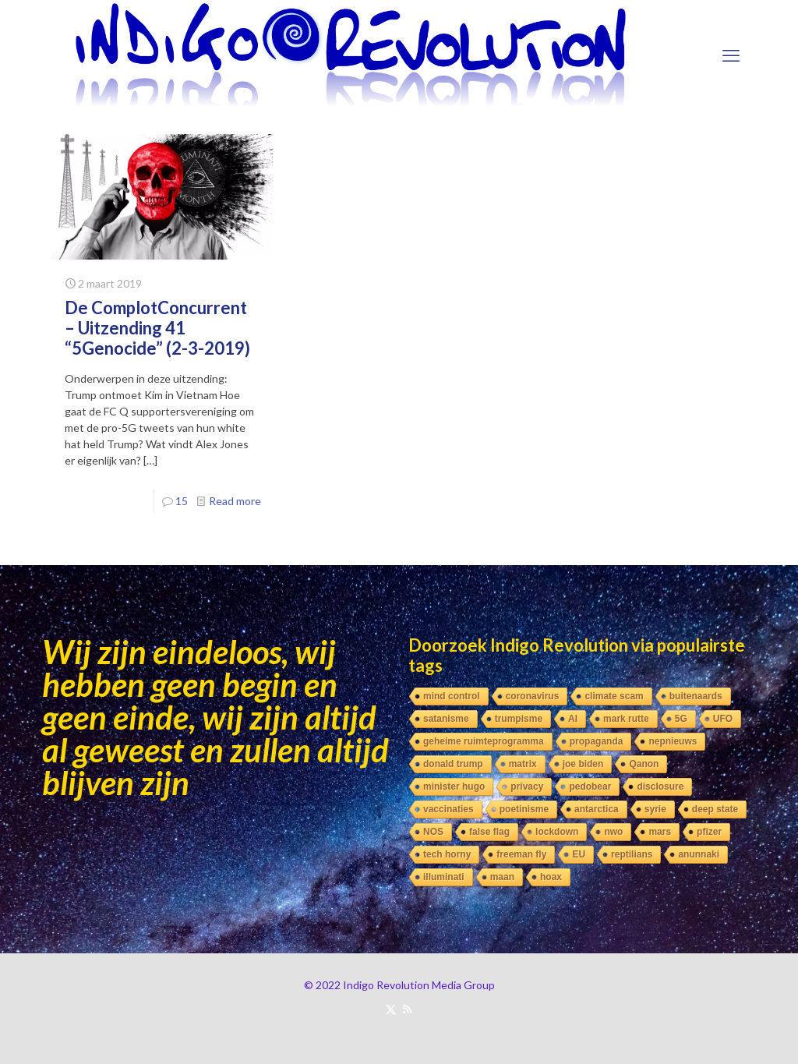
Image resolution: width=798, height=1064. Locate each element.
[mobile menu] (731, 55)
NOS (433, 831)
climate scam (613, 696)
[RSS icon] (407, 1009)
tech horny (447, 854)
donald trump (453, 763)
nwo (613, 831)
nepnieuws (672, 741)
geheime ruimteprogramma (483, 741)
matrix (523, 763)
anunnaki (698, 854)
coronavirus (533, 696)
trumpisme (518, 718)
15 (181, 500)
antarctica (596, 809)
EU (578, 854)
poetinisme (524, 809)
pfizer (709, 831)
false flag (489, 831)
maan (502, 876)
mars (659, 831)
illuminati (443, 876)
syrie (655, 809)
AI (572, 718)
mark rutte (626, 718)
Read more (235, 500)
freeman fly (521, 854)
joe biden (583, 763)
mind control (451, 696)
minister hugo (454, 786)
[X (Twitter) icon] (391, 1009)
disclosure (660, 786)
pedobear (590, 786)
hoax (551, 876)
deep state (715, 809)
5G (681, 718)
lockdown (556, 831)
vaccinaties (448, 809)
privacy (526, 786)
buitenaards (695, 696)
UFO (723, 718)
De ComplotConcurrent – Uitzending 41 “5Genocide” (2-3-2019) (157, 328)
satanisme (446, 718)
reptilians (631, 854)
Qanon (644, 763)
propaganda (596, 741)
